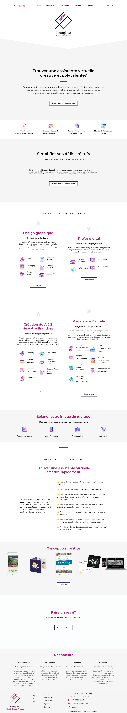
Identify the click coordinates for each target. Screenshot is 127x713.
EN (112, 5)
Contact (90, 5)
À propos (78, 5)
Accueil (38, 5)
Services (50, 5)
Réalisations (64, 5)
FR (108, 5)
